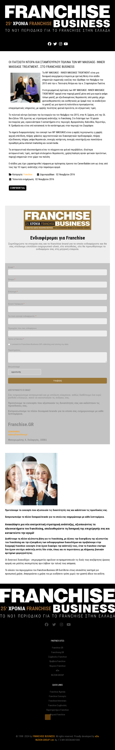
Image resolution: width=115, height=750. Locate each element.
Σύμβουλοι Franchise (57, 657)
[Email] (57, 272)
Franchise (27, 174)
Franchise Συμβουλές (57, 705)
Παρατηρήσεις (14, 350)
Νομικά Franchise (57, 714)
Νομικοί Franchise (58, 666)
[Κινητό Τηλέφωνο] (57, 309)
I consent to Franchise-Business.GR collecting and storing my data (39, 344)
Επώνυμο (13, 291)
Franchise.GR (57, 647)
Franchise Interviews (57, 701)
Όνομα (11, 279)
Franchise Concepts (57, 696)
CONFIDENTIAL (17, 188)
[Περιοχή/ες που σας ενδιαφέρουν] (57, 333)
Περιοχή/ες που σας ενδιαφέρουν (22, 328)
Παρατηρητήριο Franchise (57, 710)
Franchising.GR (57, 652)
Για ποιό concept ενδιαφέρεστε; (22, 316)
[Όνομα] (57, 284)
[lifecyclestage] (24, 372)
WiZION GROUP (57, 675)
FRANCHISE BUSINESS (44, 736)
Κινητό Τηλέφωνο (16, 304)
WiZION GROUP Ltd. (44, 739)
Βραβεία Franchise (57, 661)
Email (11, 267)
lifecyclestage (14, 367)
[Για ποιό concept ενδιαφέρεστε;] (57, 321)
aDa (57, 670)
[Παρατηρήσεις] (57, 357)
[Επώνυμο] (57, 297)
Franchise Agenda (57, 692)
